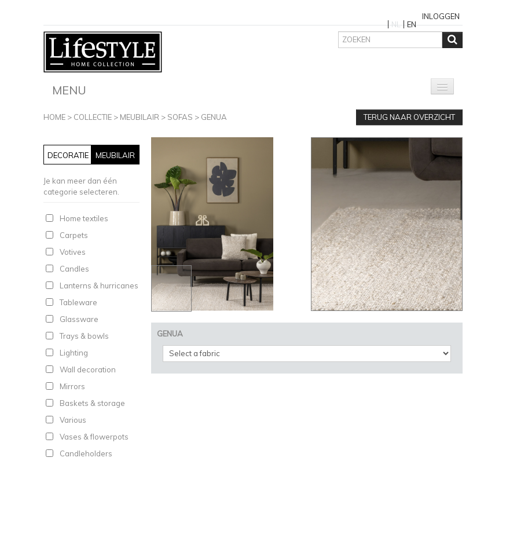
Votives (73, 252)
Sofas (180, 117)
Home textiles (84, 218)
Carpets (74, 235)
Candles (74, 268)
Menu (69, 90)
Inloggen (441, 16)
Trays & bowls (84, 336)
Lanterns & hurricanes (99, 285)
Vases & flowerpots (94, 436)
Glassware (79, 319)
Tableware (78, 302)
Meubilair (139, 117)
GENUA (214, 117)
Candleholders (86, 453)
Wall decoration (88, 369)
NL (396, 24)
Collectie (93, 117)
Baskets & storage (92, 403)
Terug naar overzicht (409, 117)
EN (411, 24)
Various (73, 419)
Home (54, 117)
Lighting (74, 352)
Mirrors (72, 386)
